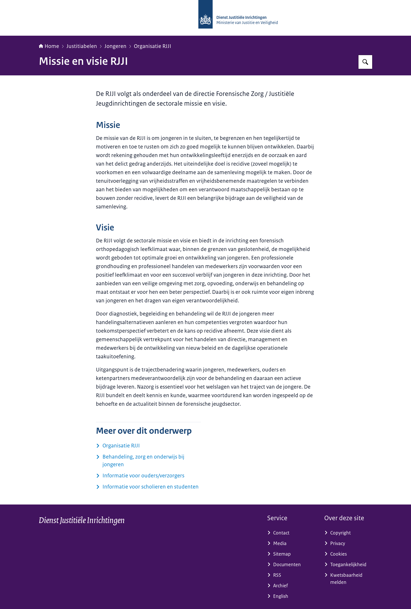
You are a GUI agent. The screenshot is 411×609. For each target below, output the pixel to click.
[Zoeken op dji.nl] (365, 62)
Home (49, 46)
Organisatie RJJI (152, 46)
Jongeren (115, 46)
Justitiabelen (82, 46)
